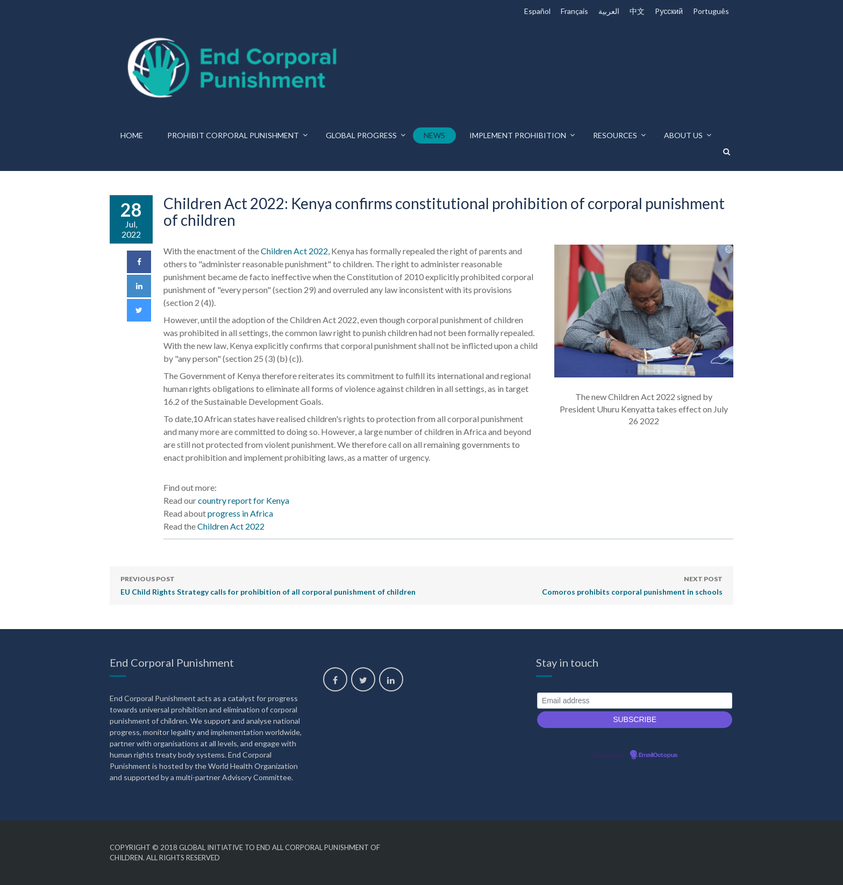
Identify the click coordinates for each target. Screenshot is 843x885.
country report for (243, 500)
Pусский (669, 11)
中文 (637, 11)
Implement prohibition (517, 135)
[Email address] (634, 701)
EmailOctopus (658, 755)
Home (131, 135)
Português (711, 11)
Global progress (361, 135)
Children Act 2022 (294, 251)
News (434, 135)
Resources (615, 135)
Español (537, 11)
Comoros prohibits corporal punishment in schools (632, 584)
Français (574, 11)
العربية (608, 11)
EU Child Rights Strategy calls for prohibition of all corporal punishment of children (268, 584)
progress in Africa (240, 513)
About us (683, 135)
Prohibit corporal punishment (233, 135)
